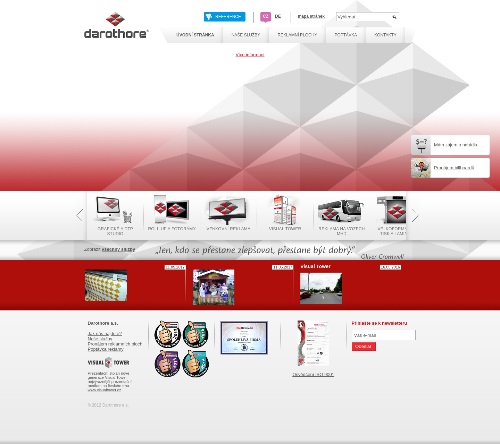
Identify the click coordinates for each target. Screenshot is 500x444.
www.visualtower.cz (104, 390)
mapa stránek (311, 16)
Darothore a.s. (103, 323)
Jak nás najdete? (105, 333)
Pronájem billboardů (454, 167)
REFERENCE (228, 16)
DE (278, 16)
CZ (265, 16)
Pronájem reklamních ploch (115, 344)
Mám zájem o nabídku (456, 144)
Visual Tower (315, 266)
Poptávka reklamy (106, 349)
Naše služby (100, 338)
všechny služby (118, 249)
